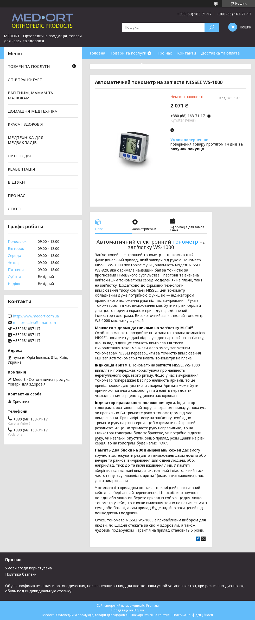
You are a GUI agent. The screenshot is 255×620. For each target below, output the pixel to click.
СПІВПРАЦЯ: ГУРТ (25, 79)
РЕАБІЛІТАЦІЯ (21, 169)
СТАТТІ (15, 208)
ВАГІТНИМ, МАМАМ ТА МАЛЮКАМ (30, 95)
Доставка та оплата (220, 53)
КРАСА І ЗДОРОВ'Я (25, 124)
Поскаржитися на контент (150, 615)
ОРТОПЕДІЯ (19, 155)
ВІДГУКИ (16, 182)
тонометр (185, 241)
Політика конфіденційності (193, 615)
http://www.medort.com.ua (36, 316)
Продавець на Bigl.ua (127, 610)
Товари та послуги (128, 53)
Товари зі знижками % (111, 64)
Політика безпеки (20, 574)
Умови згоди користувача (28, 567)
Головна (97, 53)
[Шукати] (212, 27)
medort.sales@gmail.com (34, 322)
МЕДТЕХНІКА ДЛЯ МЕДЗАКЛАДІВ (25, 140)
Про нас (164, 53)
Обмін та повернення (158, 64)
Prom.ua (152, 605)
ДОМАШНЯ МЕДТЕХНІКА (32, 110)
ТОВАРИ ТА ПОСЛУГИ (29, 66)
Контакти (186, 53)
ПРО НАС (17, 195)
